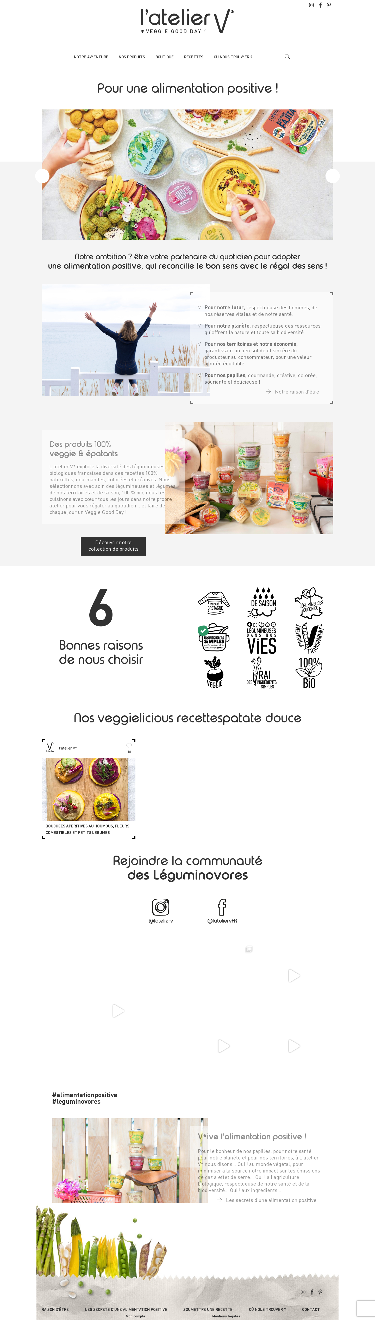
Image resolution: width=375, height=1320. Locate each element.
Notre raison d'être (292, 388)
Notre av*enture (91, 57)
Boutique (164, 57)
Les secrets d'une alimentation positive (266, 1197)
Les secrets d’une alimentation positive (126, 1310)
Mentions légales (226, 1316)
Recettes (193, 57)
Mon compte (135, 1316)
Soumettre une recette (208, 1310)
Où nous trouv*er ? (233, 57)
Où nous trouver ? (267, 1310)
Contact (311, 1310)
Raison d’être (55, 1310)
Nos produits (132, 57)
